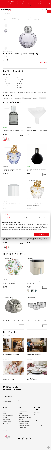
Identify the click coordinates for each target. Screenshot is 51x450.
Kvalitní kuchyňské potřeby (7, 18)
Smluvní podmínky (40, 400)
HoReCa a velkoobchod (39, 422)
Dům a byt (19, 18)
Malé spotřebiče (6, 419)
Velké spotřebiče (7, 421)
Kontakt (20, 413)
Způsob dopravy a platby (24, 425)
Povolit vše (41, 234)
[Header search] (2, 13)
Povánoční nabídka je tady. (33, 5)
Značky (36, 416)
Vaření (4, 411)
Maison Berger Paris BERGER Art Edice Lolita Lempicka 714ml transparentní (36, 204)
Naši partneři (37, 427)
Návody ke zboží (22, 427)
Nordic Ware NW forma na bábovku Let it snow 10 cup (13, 321)
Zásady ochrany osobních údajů (31, 400)
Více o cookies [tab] (42, 217)
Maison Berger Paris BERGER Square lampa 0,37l (13, 130)
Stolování (5, 417)
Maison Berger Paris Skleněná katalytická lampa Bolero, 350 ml (12, 239)
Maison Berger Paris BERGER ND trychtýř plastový (37, 130)
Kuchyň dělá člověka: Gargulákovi (34, 354)
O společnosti (37, 412)
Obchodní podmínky (23, 415)
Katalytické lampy (30, 18)
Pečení (4, 413)
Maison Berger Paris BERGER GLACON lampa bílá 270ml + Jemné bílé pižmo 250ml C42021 (37, 239)
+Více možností (43, 98)
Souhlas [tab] (9, 217)
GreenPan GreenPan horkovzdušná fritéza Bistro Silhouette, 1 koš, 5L (36, 282)
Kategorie (14, 18)
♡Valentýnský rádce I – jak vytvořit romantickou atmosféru (34, 378)
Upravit (25, 234)
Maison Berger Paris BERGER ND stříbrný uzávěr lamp (13, 204)
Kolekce (5, 430)
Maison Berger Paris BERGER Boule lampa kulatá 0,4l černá (36, 170)
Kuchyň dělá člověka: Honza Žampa (11, 354)
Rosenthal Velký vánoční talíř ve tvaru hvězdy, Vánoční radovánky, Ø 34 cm (12, 282)
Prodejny (36, 414)
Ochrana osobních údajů (24, 421)
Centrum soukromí (23, 411)
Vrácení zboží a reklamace (24, 423)
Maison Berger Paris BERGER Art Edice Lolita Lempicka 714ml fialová (12, 170)
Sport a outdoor (6, 428)
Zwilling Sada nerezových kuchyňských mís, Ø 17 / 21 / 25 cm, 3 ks (36, 321)
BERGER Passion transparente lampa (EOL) (40, 18)
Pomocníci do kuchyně (8, 415)
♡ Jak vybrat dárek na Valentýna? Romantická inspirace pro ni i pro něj (13, 378)
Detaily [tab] (25, 217)
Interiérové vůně (24, 18)
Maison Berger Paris (8, 98)
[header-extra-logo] (6, 10)
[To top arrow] (48, 447)
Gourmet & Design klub (39, 425)
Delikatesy (5, 425)
